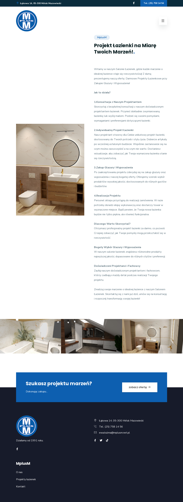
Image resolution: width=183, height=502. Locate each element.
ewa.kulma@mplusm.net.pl (114, 432)
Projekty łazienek (26, 479)
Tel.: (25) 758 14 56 (111, 426)
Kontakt (20, 486)
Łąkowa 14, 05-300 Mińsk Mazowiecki (38, 3)
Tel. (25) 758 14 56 (154, 3)
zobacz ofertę (140, 387)
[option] (91, 338)
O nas (19, 472)
